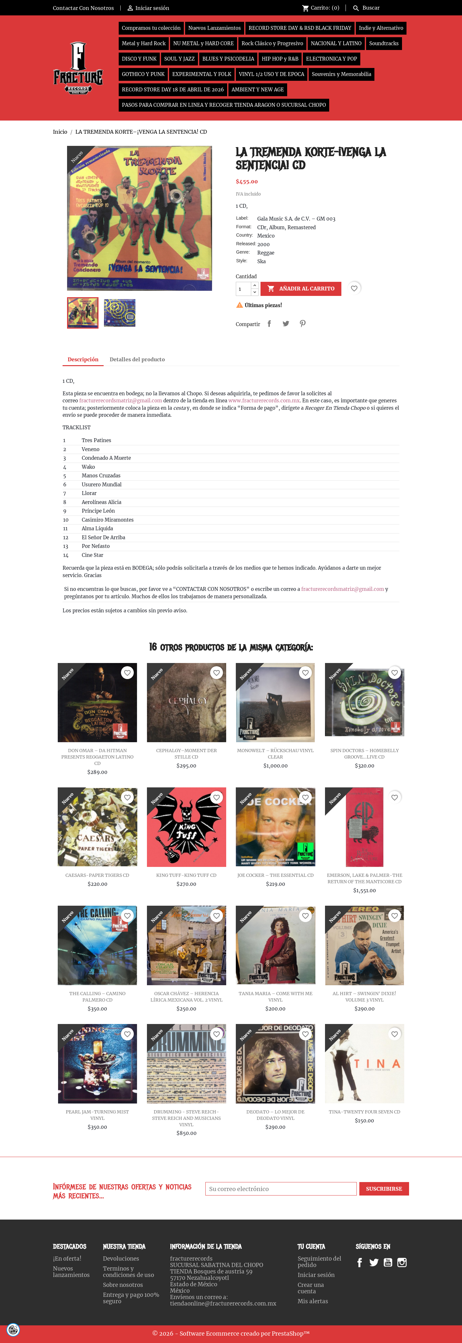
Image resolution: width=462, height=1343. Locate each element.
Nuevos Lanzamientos (214, 28)
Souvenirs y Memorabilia (341, 74)
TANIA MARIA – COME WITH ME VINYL (275, 997)
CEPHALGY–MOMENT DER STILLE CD (186, 754)
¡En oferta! (67, 1258)
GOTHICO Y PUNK (143, 74)
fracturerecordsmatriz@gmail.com (120, 401)
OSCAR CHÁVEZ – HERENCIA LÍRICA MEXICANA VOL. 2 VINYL (186, 997)
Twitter (377, 1262)
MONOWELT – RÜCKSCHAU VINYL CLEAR (275, 754)
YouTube (393, 1262)
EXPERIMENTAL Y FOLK (201, 74)
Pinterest (302, 323)
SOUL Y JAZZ (179, 59)
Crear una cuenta (311, 1288)
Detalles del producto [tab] (137, 359)
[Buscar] (379, 7)
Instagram (410, 1262)
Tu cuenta (311, 1247)
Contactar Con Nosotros (83, 8)
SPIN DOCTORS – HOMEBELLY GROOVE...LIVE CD (364, 754)
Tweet (285, 323)
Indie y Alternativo (381, 28)
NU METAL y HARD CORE (203, 43)
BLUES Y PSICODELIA (228, 59)
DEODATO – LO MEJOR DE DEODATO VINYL (275, 1115)
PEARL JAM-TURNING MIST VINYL (97, 1115)
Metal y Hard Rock (144, 43)
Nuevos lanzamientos (71, 1271)
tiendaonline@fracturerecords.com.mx (223, 1303)
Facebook (366, 1262)
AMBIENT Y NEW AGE (258, 90)
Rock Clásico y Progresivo (272, 43)
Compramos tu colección (151, 28)
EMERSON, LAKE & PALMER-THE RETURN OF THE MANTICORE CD (364, 878)
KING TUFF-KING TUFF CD (186, 875)
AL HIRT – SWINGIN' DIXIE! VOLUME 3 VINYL (364, 997)
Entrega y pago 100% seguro (131, 1298)
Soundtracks (384, 43)
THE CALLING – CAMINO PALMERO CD (97, 997)
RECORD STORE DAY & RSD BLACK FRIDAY (300, 28)
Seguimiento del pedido (319, 1261)
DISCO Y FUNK (139, 59)
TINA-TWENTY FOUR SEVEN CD (364, 1112)
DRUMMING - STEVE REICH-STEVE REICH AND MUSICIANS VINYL (186, 1118)
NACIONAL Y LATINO (336, 43)
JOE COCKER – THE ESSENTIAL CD (275, 875)
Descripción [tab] (83, 359)
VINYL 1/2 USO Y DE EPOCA (271, 74)
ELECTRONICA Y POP (331, 59)
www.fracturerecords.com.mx (264, 401)
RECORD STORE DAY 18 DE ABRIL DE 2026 (173, 90)
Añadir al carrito (301, 289)
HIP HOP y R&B (280, 59)
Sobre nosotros (123, 1285)
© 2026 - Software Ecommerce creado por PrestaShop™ (231, 1333)
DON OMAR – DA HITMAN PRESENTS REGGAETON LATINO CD (97, 757)
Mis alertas (313, 1301)
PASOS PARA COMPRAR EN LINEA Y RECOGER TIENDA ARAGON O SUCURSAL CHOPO (224, 105)
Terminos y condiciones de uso (128, 1271)
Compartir (269, 323)
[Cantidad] (243, 289)
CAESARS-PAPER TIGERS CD (97, 875)
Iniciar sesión (316, 1275)
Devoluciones (121, 1258)
